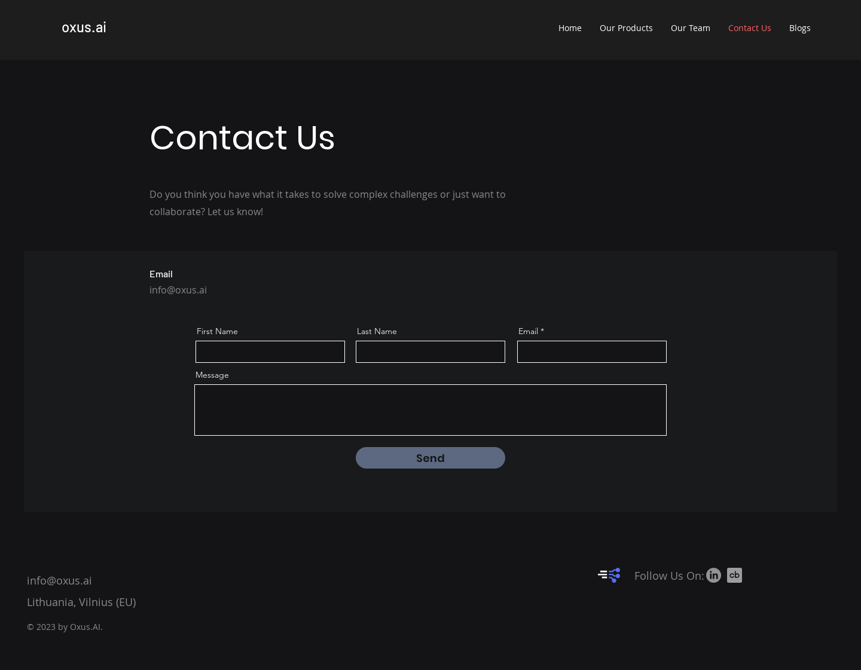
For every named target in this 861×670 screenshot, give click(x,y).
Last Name (377, 331)
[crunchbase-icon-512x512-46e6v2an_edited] (734, 575)
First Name (217, 331)
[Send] (430, 458)
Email (528, 331)
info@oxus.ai (178, 289)
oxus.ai (84, 26)
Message (212, 375)
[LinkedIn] (713, 575)
